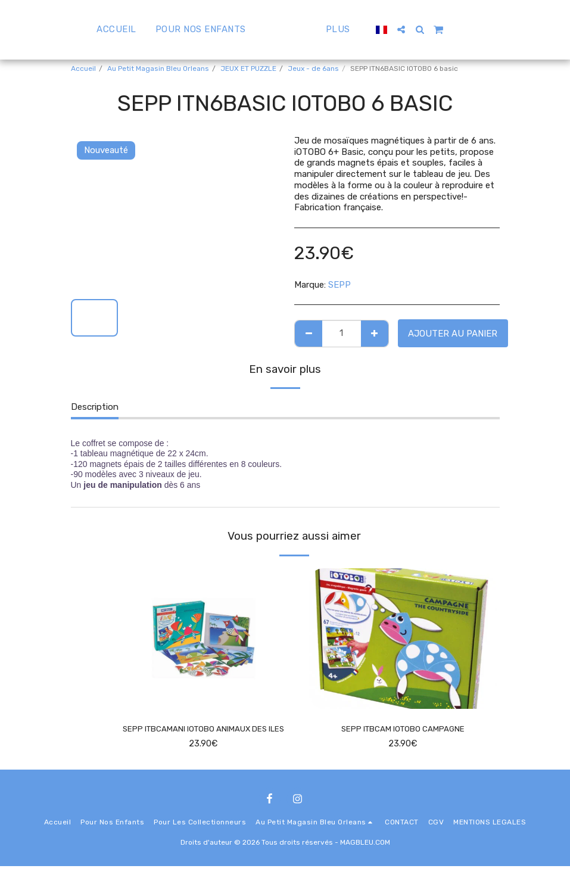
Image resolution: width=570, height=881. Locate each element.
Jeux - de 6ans (313, 68)
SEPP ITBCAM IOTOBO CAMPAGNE (402, 729)
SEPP (339, 284)
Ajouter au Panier (452, 333)
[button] (429, 29)
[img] (203, 638)
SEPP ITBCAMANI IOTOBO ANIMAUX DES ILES (203, 736)
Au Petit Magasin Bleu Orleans (158, 68)
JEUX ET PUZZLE (248, 68)
